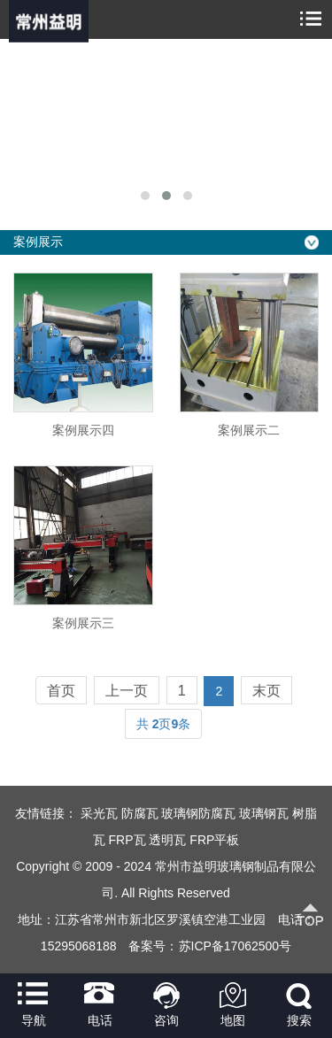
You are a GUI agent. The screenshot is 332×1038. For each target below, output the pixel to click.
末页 (266, 690)
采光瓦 (99, 813)
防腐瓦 (139, 813)
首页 (61, 690)
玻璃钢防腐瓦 (198, 813)
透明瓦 (167, 840)
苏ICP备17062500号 (235, 946)
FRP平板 (214, 840)
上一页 (126, 690)
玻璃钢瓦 (264, 813)
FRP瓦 (127, 840)
